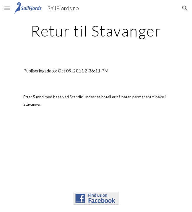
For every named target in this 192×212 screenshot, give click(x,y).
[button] (7, 8)
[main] (96, 31)
